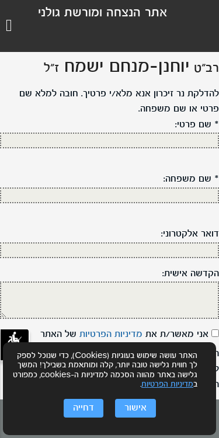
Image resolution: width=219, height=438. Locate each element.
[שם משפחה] (109, 195)
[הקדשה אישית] (109, 300)
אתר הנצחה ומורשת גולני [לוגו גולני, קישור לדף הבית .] (102, 13)
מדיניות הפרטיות (167, 384)
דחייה (83, 408)
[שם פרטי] (109, 140)
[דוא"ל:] (109, 250)
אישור (135, 408)
